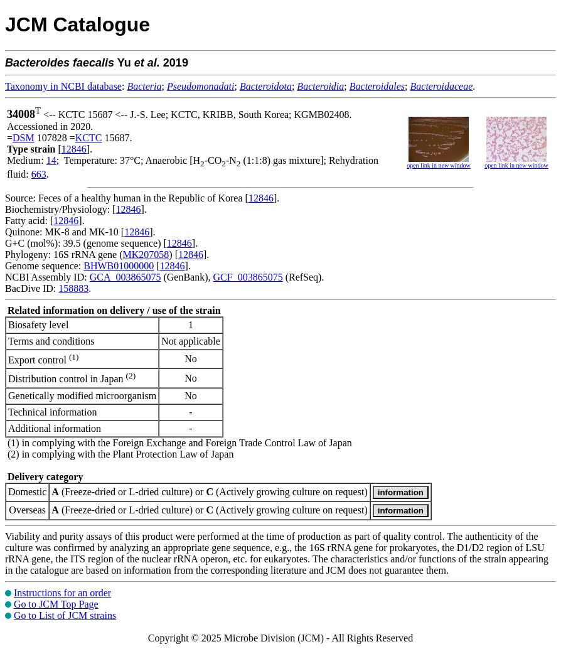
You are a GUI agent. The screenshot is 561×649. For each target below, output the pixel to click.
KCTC (88, 137)
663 (38, 174)
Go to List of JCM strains (65, 615)
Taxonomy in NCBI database (63, 86)
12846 (74, 149)
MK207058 (146, 254)
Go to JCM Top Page (56, 604)
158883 (73, 288)
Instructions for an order (62, 592)
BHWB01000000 (118, 265)
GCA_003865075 (125, 277)
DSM (24, 137)
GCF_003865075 (248, 277)
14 (51, 160)
